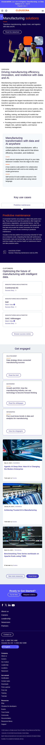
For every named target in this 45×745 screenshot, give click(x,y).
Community (5, 715)
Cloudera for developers (9, 706)
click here (21, 738)
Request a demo (29, 595)
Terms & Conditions (22, 730)
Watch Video (10, 304)
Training (3, 693)
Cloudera (14, 478)
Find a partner (5, 687)
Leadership (5, 619)
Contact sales (5, 681)
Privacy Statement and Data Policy (33, 730)
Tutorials (4, 696)
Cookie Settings (25, 733)
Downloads (4, 684)
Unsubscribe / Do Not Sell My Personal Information (12, 733)
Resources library (6, 721)
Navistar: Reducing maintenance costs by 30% (23, 253)
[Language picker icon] (6, 11)
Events (3, 709)
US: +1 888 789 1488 (9, 640)
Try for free (14, 595)
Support (3, 724)
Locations (4, 668)
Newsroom (5, 622)
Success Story (10, 290)
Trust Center (5, 712)
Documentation (6, 718)
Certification (5, 678)
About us (5, 611)
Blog (2, 703)
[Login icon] (2, 11)
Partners (4, 626)
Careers (4, 615)
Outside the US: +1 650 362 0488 (14, 643)
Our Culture (5, 662)
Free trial (4, 690)
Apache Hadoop (4, 736)
